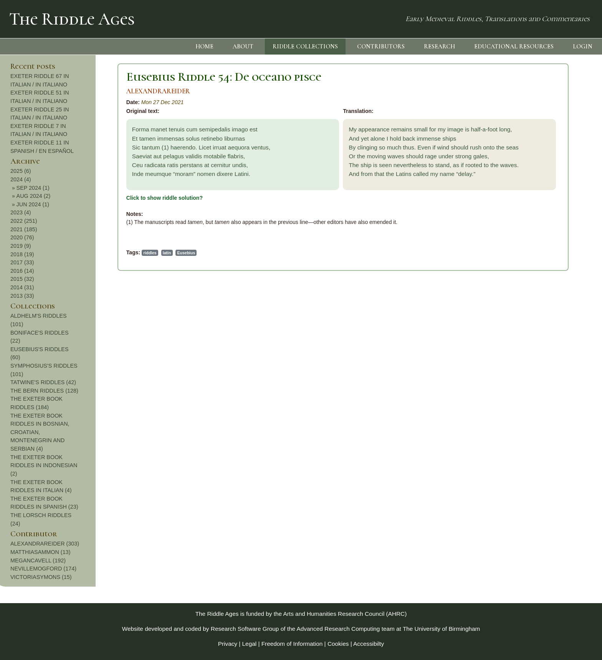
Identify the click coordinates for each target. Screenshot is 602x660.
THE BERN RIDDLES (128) (551, 391)
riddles (48, 252)
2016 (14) (529, 271)
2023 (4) (527, 212)
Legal (249, 643)
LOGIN (582, 46)
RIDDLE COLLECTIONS (305, 46)
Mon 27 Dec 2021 (61, 102)
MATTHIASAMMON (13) (547, 552)
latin (65, 252)
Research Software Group (245, 628)
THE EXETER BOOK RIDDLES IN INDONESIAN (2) (550, 465)
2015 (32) (529, 279)
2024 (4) (527, 179)
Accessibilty (368, 643)
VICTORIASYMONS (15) (547, 577)
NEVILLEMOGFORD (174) (550, 568)
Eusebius (85, 252)
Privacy (227, 643)
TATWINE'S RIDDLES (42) (549, 382)
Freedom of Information (292, 643)
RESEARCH (439, 46)
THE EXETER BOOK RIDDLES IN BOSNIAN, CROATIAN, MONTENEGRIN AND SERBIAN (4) (546, 432)
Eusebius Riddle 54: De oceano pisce (122, 76)
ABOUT (243, 46)
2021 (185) (530, 229)
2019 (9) (527, 246)
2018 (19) (529, 254)
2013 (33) (529, 296)
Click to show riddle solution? (63, 198)
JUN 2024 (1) (539, 204)
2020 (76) (529, 237)
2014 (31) (529, 287)
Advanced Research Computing (338, 628)
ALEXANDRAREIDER (57, 91)
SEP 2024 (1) (539, 188)
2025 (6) (527, 171)
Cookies (338, 643)
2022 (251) (530, 221)
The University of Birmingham (441, 628)
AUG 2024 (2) (540, 196)
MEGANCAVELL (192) (544, 560)
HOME (204, 46)
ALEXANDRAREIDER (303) (551, 544)
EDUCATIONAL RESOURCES (514, 46)
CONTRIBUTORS (381, 46)
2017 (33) (529, 262)
